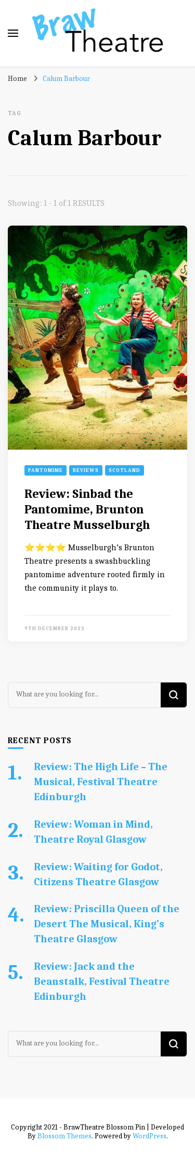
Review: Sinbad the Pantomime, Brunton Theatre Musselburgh (87, 509)
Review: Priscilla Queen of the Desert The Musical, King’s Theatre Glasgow (106, 924)
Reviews (86, 470)
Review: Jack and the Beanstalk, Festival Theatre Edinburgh (102, 981)
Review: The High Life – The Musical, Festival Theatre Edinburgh (100, 782)
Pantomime (45, 470)
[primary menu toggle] (13, 33)
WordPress (149, 1136)
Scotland (124, 470)
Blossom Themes (64, 1136)
